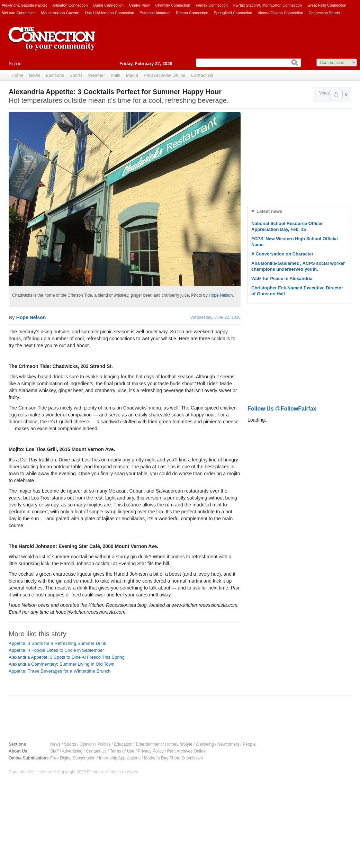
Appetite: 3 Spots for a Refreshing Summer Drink (57, 643)
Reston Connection (192, 13)
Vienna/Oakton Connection (280, 13)
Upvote (336, 94)
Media (132, 75)
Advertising (72, 751)
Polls (115, 75)
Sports (76, 75)
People (249, 744)
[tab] (299, 211)
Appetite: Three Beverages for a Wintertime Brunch (60, 671)
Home (17, 75)
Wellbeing (205, 744)
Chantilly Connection (172, 5)
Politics (103, 744)
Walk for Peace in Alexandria (282, 278)
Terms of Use (122, 751)
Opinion (87, 744)
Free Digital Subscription (73, 758)
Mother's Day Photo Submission (173, 758)
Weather (96, 75)
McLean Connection (19, 13)
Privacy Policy (151, 751)
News (34, 75)
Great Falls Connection (326, 5)
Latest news (269, 211)
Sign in (15, 63)
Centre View (139, 5)
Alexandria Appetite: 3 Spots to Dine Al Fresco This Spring (67, 657)
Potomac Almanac (155, 13)
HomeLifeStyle (178, 744)
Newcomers (228, 744)
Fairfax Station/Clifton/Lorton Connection (267, 5)
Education (123, 744)
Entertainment (149, 744)
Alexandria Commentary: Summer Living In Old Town (61, 664)
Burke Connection (108, 5)
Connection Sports (324, 13)
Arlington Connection (70, 5)
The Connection (51, 44)
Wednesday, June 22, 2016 (215, 317)
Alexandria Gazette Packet (24, 5)
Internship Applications (120, 758)
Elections (55, 75)
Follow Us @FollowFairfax (282, 409)
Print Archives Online (165, 75)
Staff (54, 751)
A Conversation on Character (282, 253)
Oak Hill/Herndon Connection (109, 13)
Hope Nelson (221, 295)
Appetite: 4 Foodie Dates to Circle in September (56, 650)
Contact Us (202, 75)
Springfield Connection (233, 13)
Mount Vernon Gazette (60, 13)
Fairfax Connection (211, 5)
